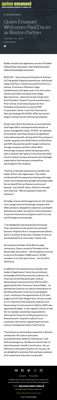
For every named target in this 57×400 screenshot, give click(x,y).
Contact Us (22, 376)
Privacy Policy (33, 376)
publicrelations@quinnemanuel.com (28, 393)
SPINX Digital (31, 397)
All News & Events (13, 14)
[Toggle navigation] (52, 5)
